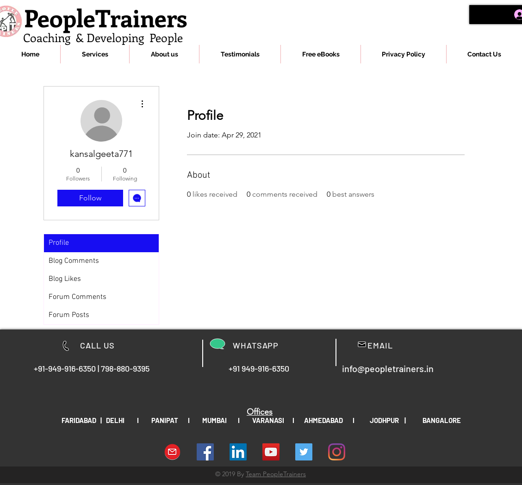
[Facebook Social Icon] (205, 451)
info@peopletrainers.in (388, 368)
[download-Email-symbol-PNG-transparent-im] (172, 451)
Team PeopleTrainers (276, 474)
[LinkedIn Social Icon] (238, 451)
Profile (59, 243)
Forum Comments (77, 297)
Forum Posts (69, 315)
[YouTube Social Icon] (271, 451)
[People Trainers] (303, 451)
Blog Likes (65, 279)
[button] (95, 54)
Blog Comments (74, 261)
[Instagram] (336, 451)
